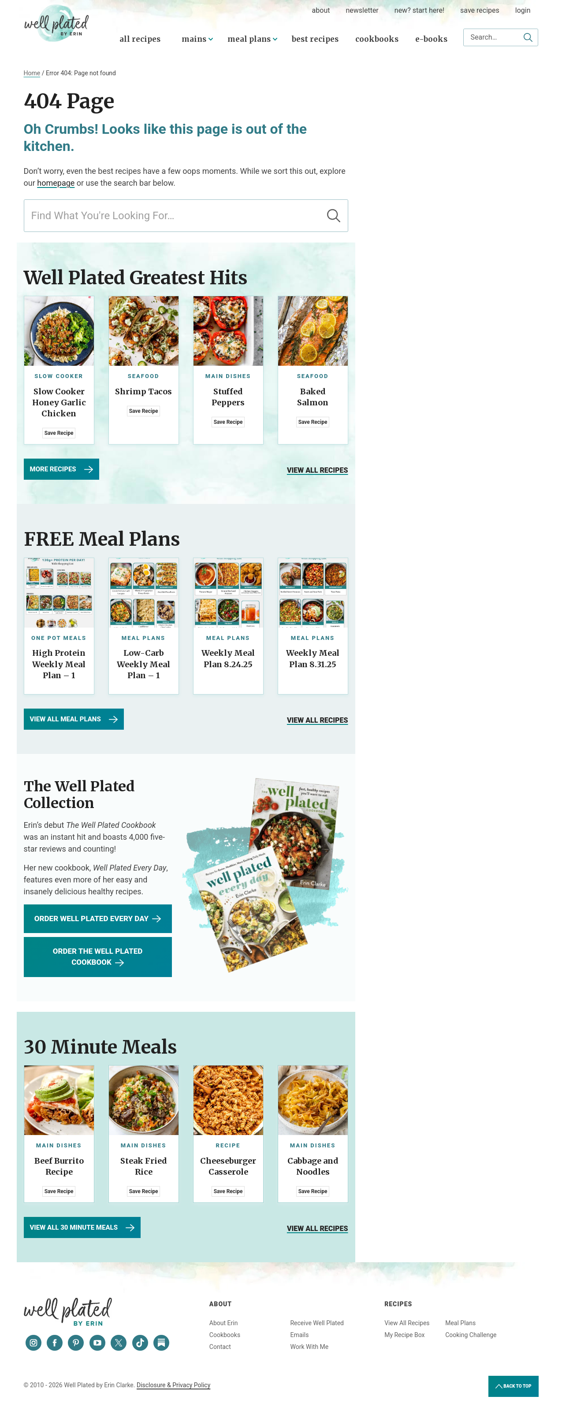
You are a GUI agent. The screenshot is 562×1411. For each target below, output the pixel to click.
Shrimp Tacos (143, 391)
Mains (194, 39)
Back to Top (513, 1386)
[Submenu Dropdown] (210, 39)
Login (523, 10)
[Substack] (161, 1343)
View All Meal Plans (74, 719)
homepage (55, 182)
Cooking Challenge (470, 1334)
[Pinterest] (76, 1343)
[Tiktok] (140, 1343)
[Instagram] (33, 1343)
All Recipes (139, 39)
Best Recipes (315, 39)
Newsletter (362, 10)
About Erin (223, 1322)
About (220, 1304)
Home (32, 73)
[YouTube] (97, 1343)
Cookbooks (376, 39)
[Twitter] (119, 1343)
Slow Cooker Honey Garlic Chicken (59, 402)
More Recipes (61, 469)
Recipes (398, 1304)
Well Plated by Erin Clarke (57, 23)
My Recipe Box (404, 1334)
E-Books (431, 39)
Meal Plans (249, 39)
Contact (220, 1346)
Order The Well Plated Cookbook (97, 957)
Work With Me (309, 1346)
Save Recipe (59, 433)
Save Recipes (479, 10)
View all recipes (317, 470)
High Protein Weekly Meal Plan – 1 (59, 664)
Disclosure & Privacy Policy (173, 1385)
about (321, 10)
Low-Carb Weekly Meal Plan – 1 (143, 664)
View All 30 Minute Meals (82, 1228)
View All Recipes (406, 1322)
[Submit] (528, 37)
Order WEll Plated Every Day (97, 919)
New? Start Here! (419, 10)
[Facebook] (55, 1343)
